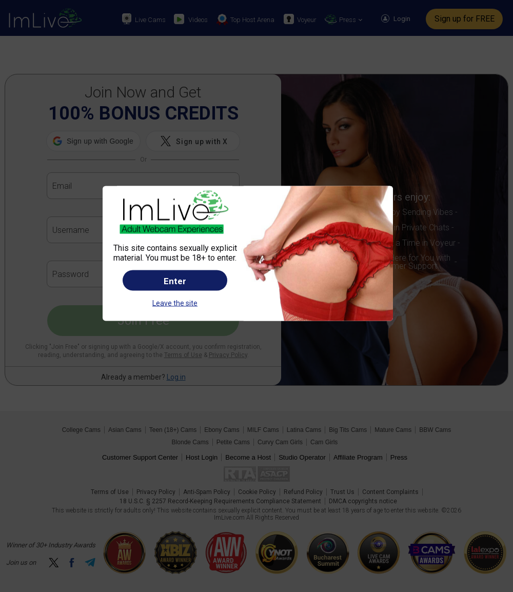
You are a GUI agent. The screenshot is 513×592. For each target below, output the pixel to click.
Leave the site (175, 303)
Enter (175, 281)
